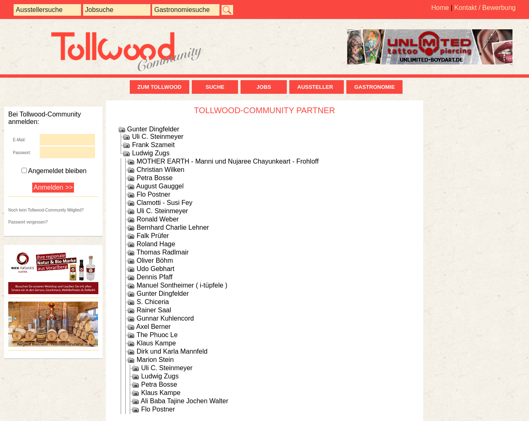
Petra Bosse (154, 177)
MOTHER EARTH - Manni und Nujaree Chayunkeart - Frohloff (227, 161)
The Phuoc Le (157, 334)
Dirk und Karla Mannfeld (171, 351)
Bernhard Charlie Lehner (172, 227)
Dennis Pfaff (154, 277)
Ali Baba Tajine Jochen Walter (185, 400)
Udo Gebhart (155, 268)
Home (440, 7)
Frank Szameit (153, 144)
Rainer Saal (153, 310)
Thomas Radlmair (162, 252)
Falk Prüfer (152, 235)
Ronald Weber (157, 219)
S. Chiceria (152, 301)
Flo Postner (153, 194)
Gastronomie (374, 87)
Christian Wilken (160, 169)
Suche (214, 87)
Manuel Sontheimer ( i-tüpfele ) (181, 285)
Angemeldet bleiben (53, 170)
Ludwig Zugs (150, 153)
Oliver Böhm (154, 260)
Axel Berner (153, 326)
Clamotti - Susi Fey (164, 202)
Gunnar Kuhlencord (165, 318)
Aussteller (316, 87)
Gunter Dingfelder (153, 129)
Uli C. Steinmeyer (157, 136)
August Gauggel (160, 186)
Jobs (264, 87)
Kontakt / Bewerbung (485, 7)
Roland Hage (155, 243)
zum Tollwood (160, 87)
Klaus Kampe (156, 343)
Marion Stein (155, 359)
